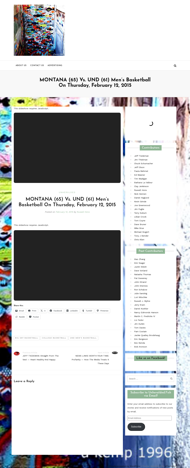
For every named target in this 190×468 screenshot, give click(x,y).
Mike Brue (139, 228)
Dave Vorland (140, 270)
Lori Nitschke (140, 297)
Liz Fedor (139, 320)
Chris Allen (139, 239)
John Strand (140, 282)
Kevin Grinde (140, 201)
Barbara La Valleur (143, 182)
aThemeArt (170, 466)
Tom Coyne (139, 220)
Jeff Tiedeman (141, 156)
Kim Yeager (139, 263)
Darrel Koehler (141, 308)
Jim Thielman (141, 159)
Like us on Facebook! (150, 358)
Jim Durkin (139, 324)
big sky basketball (26, 338)
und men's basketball (83, 338)
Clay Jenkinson (141, 186)
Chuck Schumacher (143, 163)
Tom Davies (140, 327)
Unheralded (67, 192)
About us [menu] (21, 65)
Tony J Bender (141, 236)
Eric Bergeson (141, 339)
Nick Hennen (140, 194)
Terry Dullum (140, 213)
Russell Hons (83, 212)
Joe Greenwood (142, 205)
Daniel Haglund (141, 198)
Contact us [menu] (37, 65)
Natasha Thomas (142, 274)
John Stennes (141, 286)
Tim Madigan (140, 179)
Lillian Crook (140, 217)
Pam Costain (140, 331)
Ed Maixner (139, 175)
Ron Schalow (140, 289)
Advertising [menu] (55, 65)
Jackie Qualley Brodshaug (147, 335)
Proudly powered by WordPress (124, 466)
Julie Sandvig (140, 293)
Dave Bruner (140, 224)
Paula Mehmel (141, 171)
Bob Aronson (140, 347)
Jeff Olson (139, 167)
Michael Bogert (141, 232)
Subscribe (136, 426)
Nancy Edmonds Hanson (146, 312)
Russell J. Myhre (142, 301)
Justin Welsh (140, 267)
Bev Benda (139, 343)
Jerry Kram (139, 305)
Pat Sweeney (140, 278)
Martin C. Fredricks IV (144, 316)
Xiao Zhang (139, 259)
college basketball (54, 338)
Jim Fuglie (139, 209)
